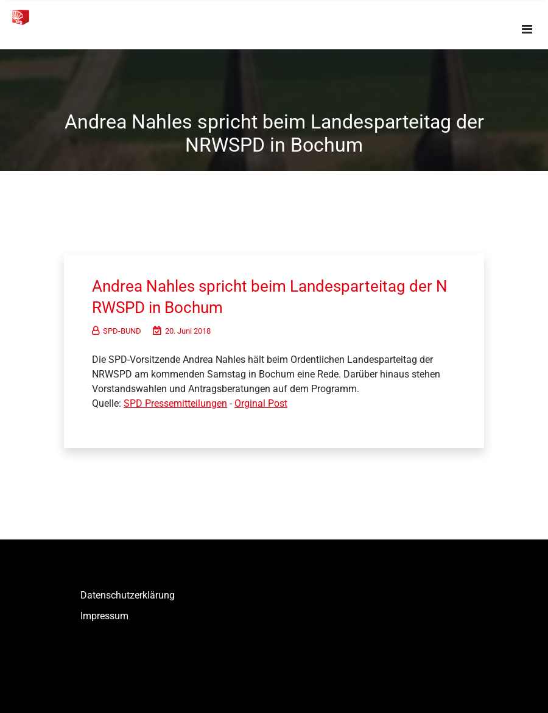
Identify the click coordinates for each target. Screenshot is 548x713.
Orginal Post (260, 403)
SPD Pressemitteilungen (175, 403)
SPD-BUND (116, 330)
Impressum (104, 616)
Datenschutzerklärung (127, 595)
